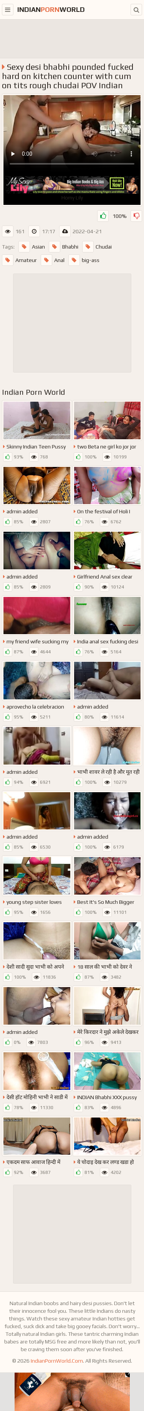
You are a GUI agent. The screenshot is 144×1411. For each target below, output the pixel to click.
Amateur (19, 260)
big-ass (83, 260)
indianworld (51, 9)
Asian (31, 246)
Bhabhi (63, 246)
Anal (53, 260)
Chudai (97, 246)
